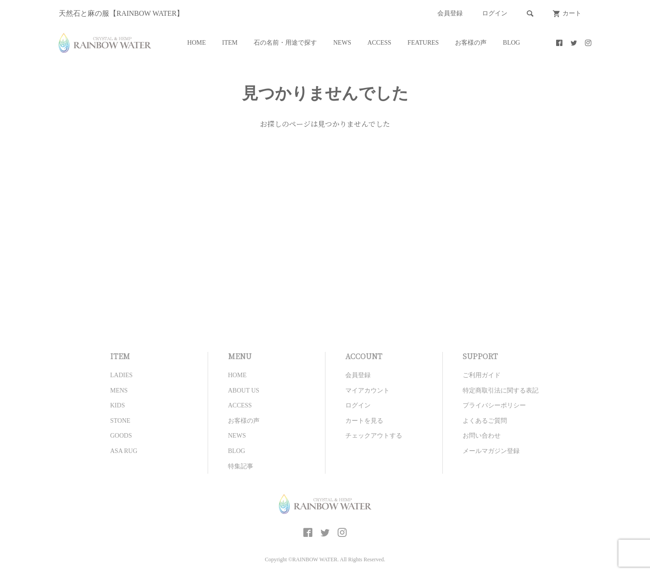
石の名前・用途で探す (285, 42)
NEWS (342, 42)
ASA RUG (123, 451)
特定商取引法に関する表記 (501, 390)
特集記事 (240, 466)
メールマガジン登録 (491, 451)
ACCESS (379, 42)
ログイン (494, 13)
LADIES (121, 375)
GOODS (121, 435)
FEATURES (423, 42)
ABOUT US (243, 390)
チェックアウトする (373, 435)
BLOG (511, 42)
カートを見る (364, 420)
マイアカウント (367, 390)
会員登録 (450, 13)
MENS (119, 390)
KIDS (117, 405)
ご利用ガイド (482, 375)
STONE (120, 420)
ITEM (229, 42)
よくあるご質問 (485, 420)
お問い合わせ (482, 435)
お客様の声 (471, 42)
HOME (196, 42)
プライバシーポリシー (494, 405)
